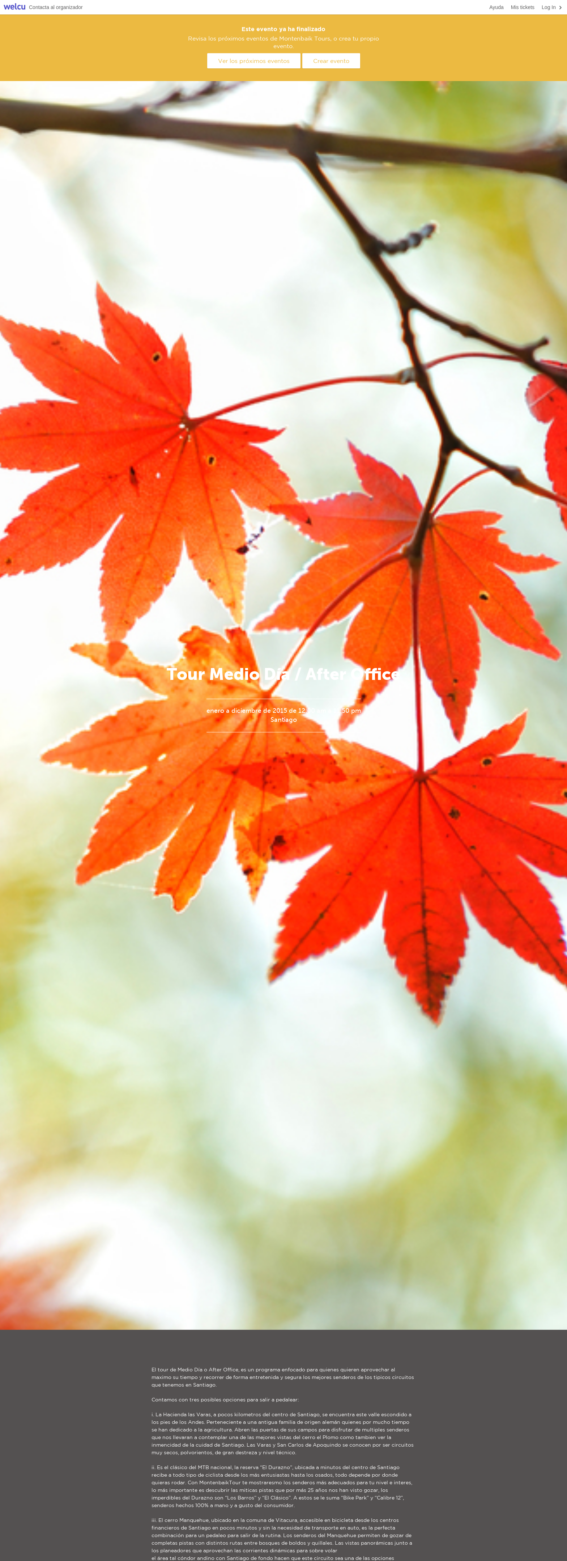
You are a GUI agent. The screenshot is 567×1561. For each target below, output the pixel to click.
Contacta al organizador (56, 7)
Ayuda (496, 7)
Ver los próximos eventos (254, 61)
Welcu (14, 7)
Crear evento (331, 61)
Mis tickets (522, 7)
